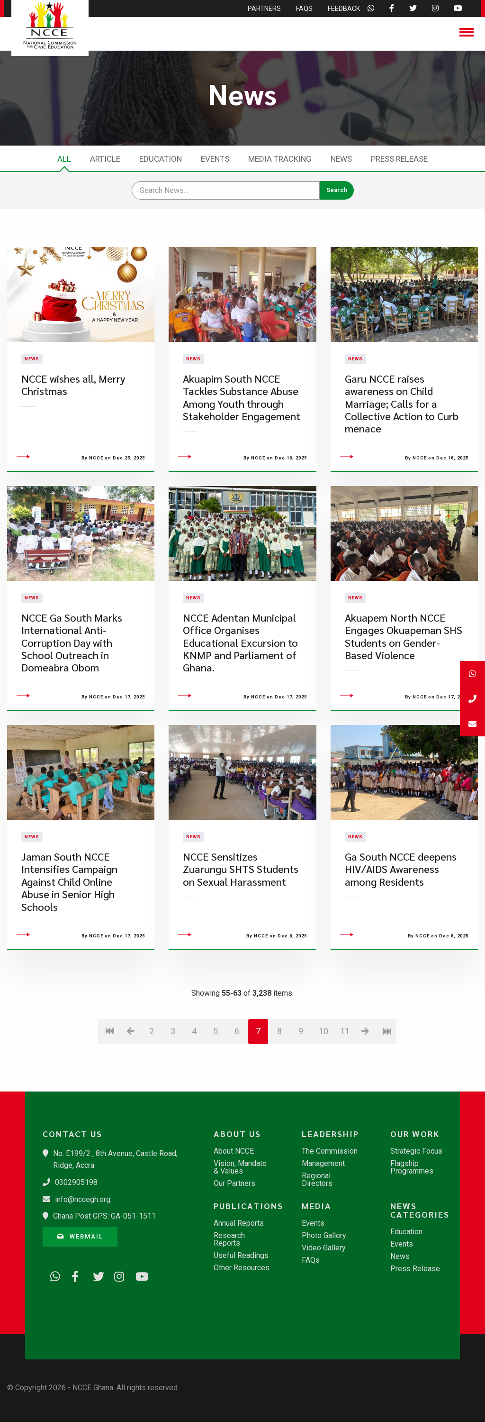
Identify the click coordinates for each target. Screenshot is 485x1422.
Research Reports (229, 1239)
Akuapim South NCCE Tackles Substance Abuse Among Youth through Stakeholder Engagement (241, 423)
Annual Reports (239, 1223)
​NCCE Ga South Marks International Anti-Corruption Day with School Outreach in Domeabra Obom (71, 695)
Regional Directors (317, 1179)
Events (215, 159)
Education (160, 159)
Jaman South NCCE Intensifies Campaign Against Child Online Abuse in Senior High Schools (69, 934)
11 (345, 1084)
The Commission (330, 1151)
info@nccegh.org (82, 1199)
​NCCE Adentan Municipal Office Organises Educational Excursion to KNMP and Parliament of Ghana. (240, 695)
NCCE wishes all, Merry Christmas (73, 410)
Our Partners (234, 1183)
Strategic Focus (416, 1151)
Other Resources (241, 1268)
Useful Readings (241, 1255)
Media (317, 1206)
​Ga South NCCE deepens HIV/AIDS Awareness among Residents (401, 922)
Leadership (330, 1133)
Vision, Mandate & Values (240, 1167)
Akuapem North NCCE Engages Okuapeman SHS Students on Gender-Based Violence (403, 689)
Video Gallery (324, 1248)
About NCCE (234, 1151)
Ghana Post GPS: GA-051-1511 (104, 1215)
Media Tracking (280, 159)
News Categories (419, 1210)
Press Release (399, 159)
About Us (237, 1133)
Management (323, 1163)
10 (323, 1084)
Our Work (415, 1133)
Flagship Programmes (411, 1167)
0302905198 (76, 1182)
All (64, 159)
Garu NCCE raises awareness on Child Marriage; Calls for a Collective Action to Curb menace (401, 429)
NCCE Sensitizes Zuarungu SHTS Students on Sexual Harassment (240, 922)
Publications (247, 1206)
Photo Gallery (324, 1235)
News (341, 159)
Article (105, 159)
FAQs (311, 1260)
